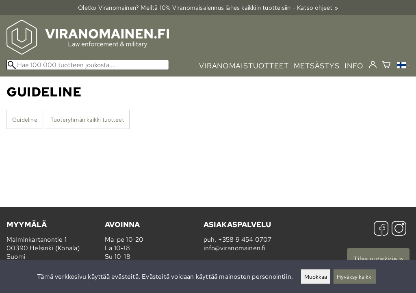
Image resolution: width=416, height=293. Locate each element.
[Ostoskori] (386, 65)
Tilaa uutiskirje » (378, 259)
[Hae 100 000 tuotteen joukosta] (87, 65)
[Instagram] (399, 229)
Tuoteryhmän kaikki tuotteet (87, 119)
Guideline (24, 119)
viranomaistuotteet (244, 65)
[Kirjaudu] (372, 65)
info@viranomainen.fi (235, 248)
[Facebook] (381, 229)
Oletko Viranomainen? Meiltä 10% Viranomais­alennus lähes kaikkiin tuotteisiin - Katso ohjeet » (208, 7)
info (354, 65)
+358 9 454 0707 (245, 239)
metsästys (317, 65)
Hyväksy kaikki (355, 276)
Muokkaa (315, 276)
